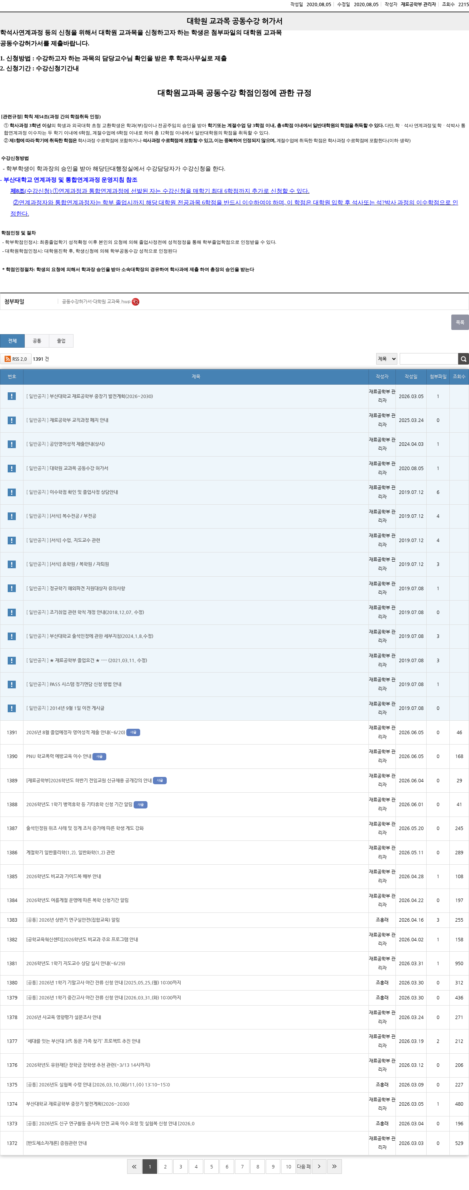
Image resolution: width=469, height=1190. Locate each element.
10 (288, 1166)
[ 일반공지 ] (89, 396)
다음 (319, 1166)
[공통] (73, 919)
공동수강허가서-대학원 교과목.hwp (97, 301)
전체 (12, 340)
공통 (37, 340)
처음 (134, 1166)
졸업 (61, 340)
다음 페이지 (304, 1169)
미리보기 (135, 302)
